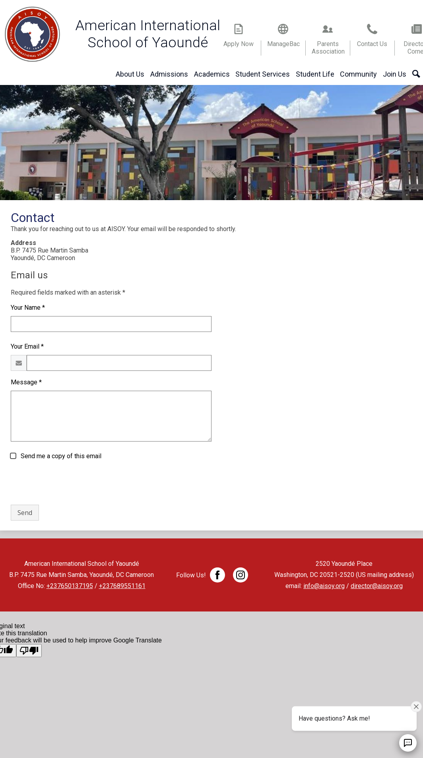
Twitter (240, 576)
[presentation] (71, 482)
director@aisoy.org (377, 586)
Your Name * (28, 307)
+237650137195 (70, 586)
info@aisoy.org (324, 586)
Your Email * (27, 346)
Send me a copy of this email (60, 456)
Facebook (217, 576)
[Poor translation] (29, 650)
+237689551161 (122, 586)
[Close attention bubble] (416, 706)
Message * (26, 382)
